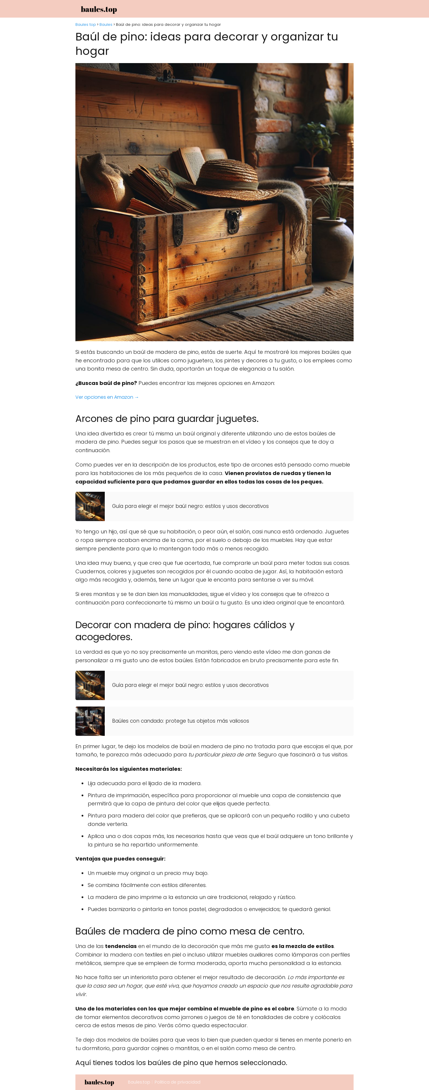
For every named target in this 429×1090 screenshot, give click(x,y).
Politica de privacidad (177, 1082)
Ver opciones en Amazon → (107, 397)
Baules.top (139, 1082)
